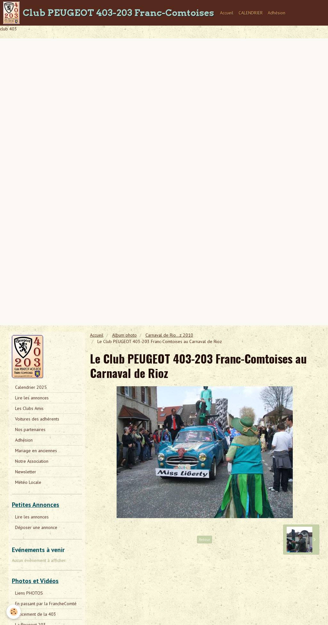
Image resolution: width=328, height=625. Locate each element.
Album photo (124, 335)
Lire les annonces (32, 398)
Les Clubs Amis (29, 408)
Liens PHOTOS (29, 593)
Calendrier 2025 (31, 387)
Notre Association (31, 461)
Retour (204, 539)
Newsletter (25, 472)
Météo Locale (28, 482)
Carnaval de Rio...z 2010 (169, 335)
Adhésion (276, 13)
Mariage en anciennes (36, 450)
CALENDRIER (251, 13)
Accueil (227, 13)
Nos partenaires (30, 429)
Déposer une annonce (36, 527)
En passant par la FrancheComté (46, 603)
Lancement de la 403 (35, 614)
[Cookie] (13, 612)
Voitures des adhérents (37, 419)
